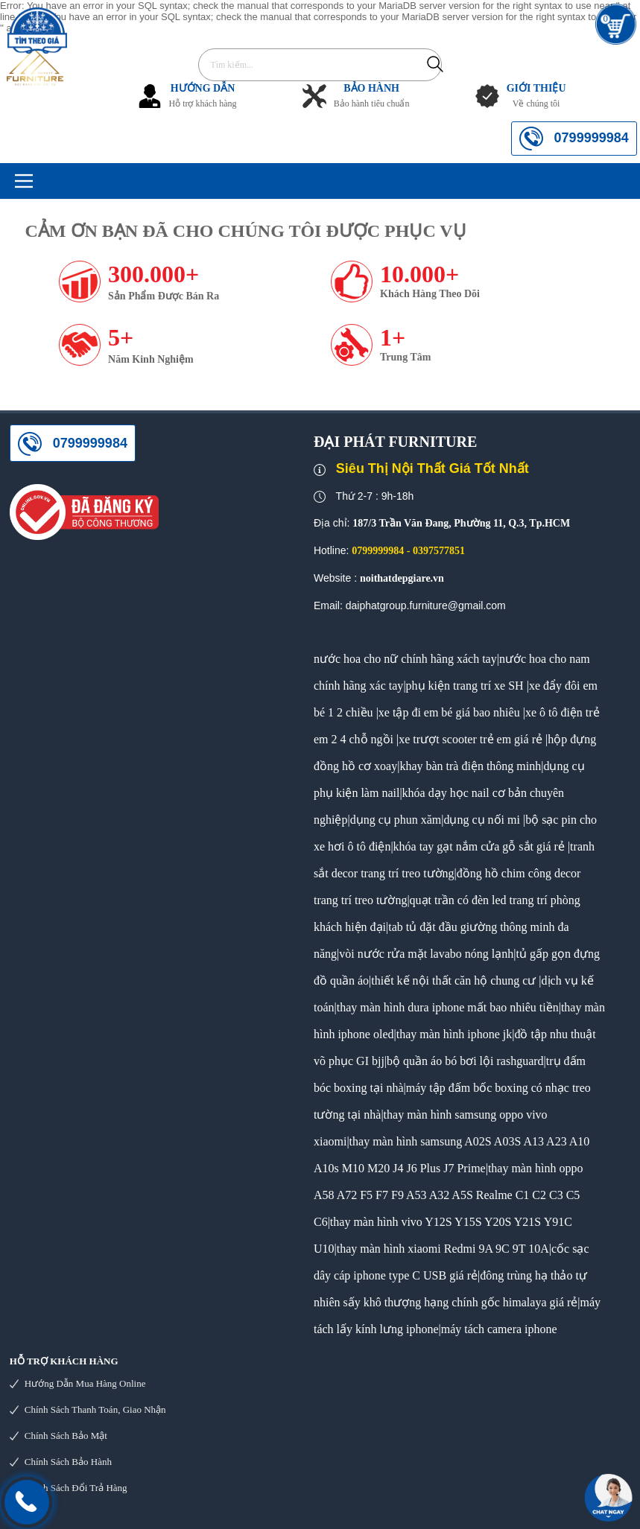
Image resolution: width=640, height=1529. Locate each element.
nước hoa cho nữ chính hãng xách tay (405, 658)
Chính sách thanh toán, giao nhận (95, 1409)
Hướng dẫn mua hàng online (85, 1383)
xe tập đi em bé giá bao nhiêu (449, 712)
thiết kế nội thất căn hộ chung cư (453, 980)
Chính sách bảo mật (66, 1435)
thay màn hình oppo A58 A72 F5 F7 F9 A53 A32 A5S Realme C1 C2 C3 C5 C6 (448, 1195)
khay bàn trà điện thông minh (470, 766)
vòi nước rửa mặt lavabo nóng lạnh (426, 953)
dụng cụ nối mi (481, 819)
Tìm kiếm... (435, 63)
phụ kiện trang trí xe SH (465, 685)
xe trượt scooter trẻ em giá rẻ (470, 739)
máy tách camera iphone (499, 1329)
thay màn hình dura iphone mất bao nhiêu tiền (448, 1007)
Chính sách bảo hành (68, 1461)
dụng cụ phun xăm (396, 819)
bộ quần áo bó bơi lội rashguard (465, 1061)
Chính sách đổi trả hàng (76, 1487)
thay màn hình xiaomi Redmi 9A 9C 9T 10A (443, 1248)
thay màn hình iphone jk (454, 1034)
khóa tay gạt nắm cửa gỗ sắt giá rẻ (479, 846)
